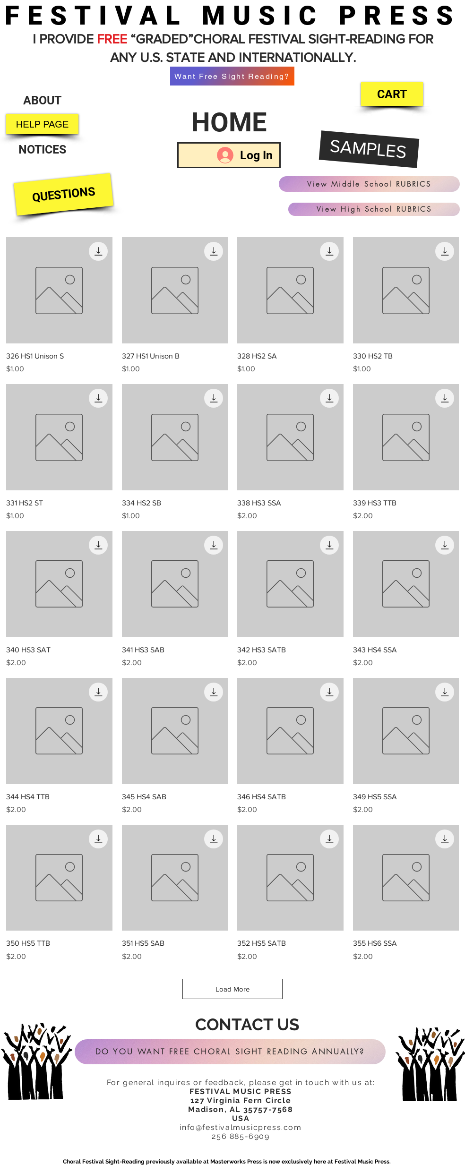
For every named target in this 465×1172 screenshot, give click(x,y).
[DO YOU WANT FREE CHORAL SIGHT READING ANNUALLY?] (230, 1051)
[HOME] (229, 122)
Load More (232, 989)
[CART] (392, 94)
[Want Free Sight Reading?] (232, 76)
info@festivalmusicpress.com (240, 1127)
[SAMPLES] (369, 150)
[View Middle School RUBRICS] (369, 184)
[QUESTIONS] (63, 194)
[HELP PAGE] (42, 124)
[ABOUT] (42, 100)
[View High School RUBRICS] (374, 209)
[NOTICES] (42, 149)
